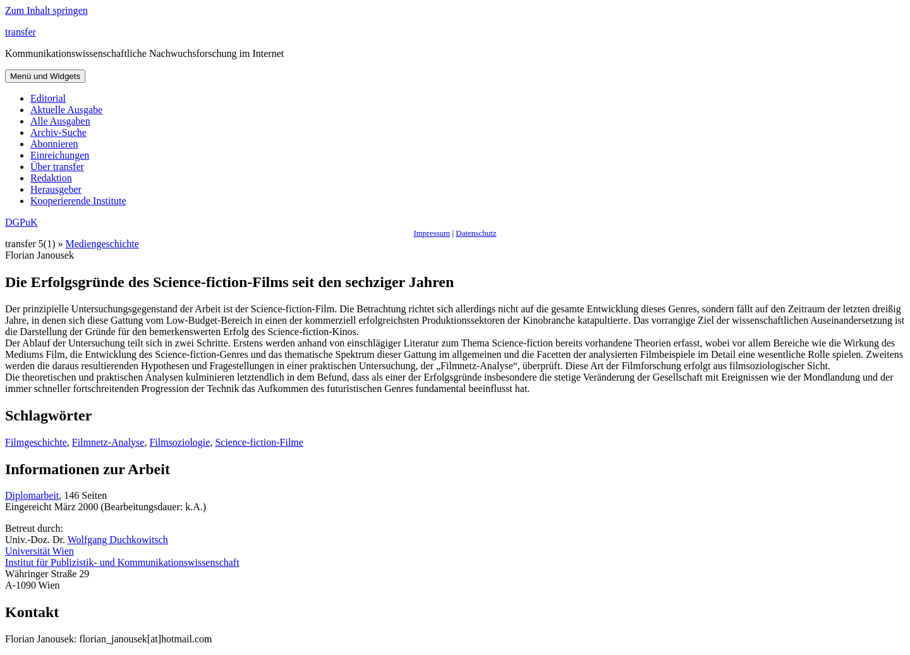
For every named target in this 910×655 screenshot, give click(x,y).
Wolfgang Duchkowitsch (118, 539)
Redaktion (51, 178)
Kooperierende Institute (78, 200)
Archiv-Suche (58, 132)
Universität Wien (39, 551)
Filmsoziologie (179, 442)
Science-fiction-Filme (259, 442)
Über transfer (57, 166)
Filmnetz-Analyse (108, 442)
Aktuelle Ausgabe (66, 109)
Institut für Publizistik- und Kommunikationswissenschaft (122, 562)
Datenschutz (476, 233)
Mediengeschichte (102, 243)
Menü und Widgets (45, 76)
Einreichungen (59, 155)
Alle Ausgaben (60, 121)
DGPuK (21, 222)
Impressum (431, 233)
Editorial (48, 98)
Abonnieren (54, 143)
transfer (20, 32)
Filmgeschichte (36, 442)
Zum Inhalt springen (46, 10)
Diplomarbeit (32, 495)
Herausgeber (56, 189)
